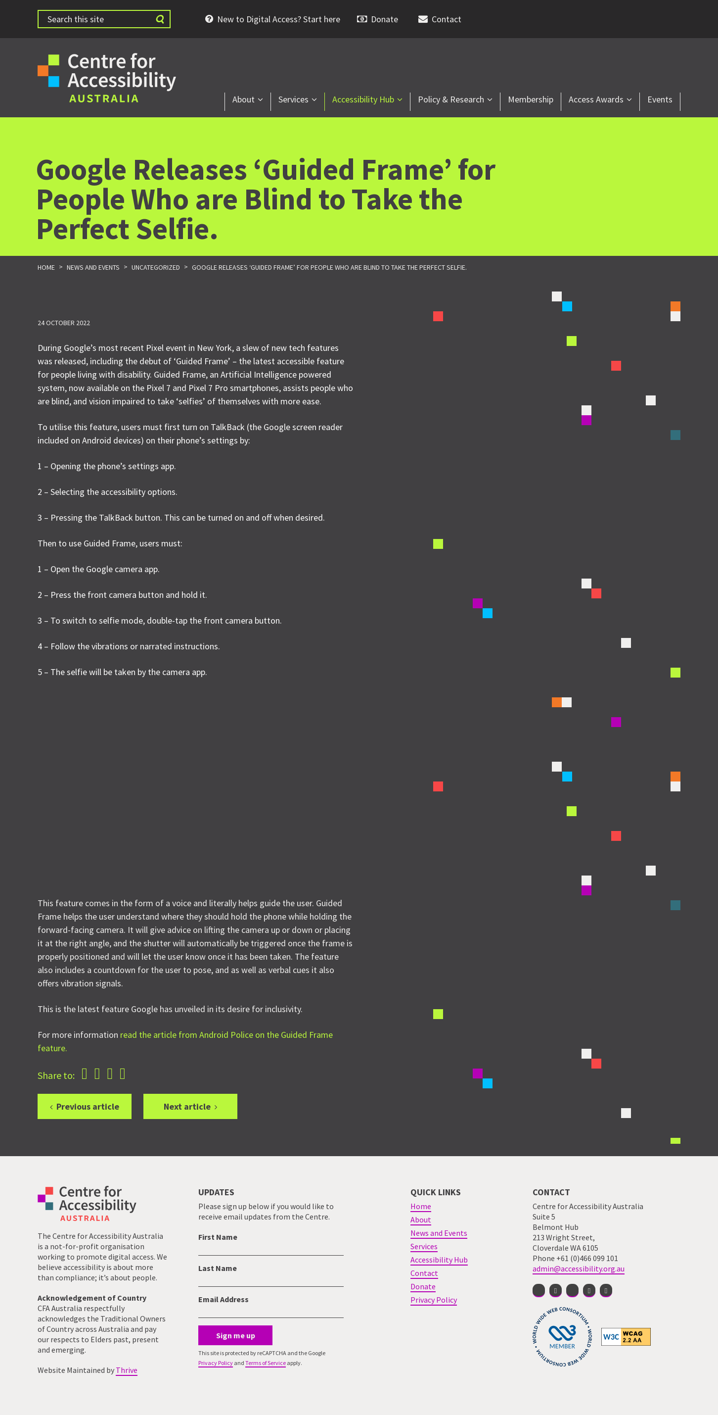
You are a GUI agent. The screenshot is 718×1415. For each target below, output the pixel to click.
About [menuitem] (243, 99)
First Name (217, 1237)
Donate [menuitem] (384, 19)
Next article (187, 1106)
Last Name (217, 1268)
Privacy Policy (215, 1362)
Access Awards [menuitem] (596, 99)
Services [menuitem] (293, 99)
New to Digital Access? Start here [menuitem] (278, 19)
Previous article (87, 1106)
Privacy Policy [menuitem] (433, 1300)
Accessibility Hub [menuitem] (363, 99)
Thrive (126, 1370)
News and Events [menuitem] (438, 1233)
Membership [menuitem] (530, 99)
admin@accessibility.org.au (579, 1268)
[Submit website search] (160, 19)
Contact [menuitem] (446, 19)
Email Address (223, 1299)
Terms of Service (265, 1362)
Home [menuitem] (420, 1206)
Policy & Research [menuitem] (451, 99)
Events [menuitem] (660, 99)
